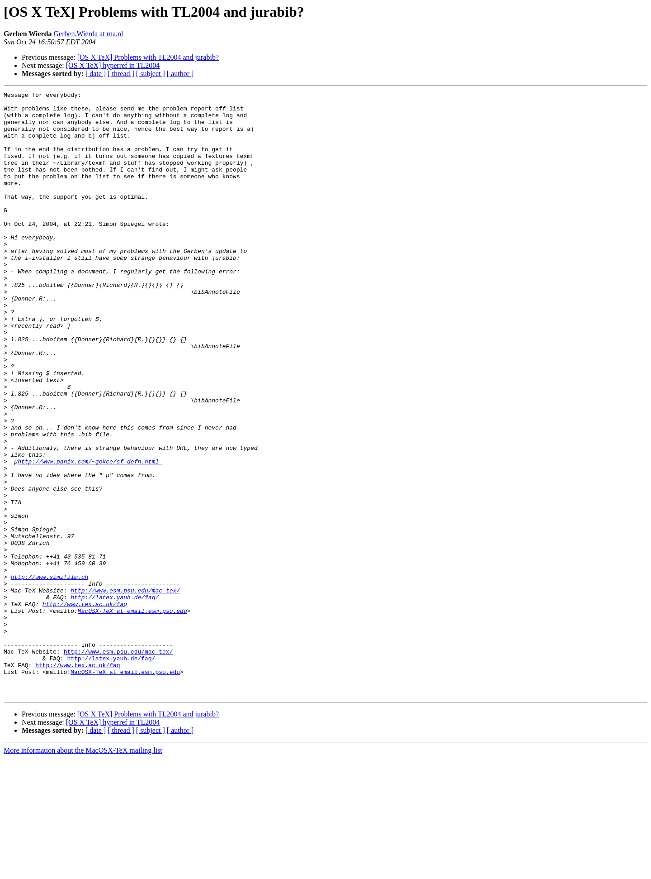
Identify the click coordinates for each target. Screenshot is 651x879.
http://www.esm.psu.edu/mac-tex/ (125, 691)
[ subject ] (150, 73)
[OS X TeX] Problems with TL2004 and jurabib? (148, 57)
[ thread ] (121, 73)
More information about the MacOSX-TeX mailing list (83, 871)
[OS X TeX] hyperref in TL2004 (113, 65)
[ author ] (180, 73)
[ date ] (95, 73)
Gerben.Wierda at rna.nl (88, 34)
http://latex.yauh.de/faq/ (115, 699)
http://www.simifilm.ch (50, 674)
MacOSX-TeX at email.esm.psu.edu (132, 715)
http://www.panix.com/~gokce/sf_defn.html (90, 536)
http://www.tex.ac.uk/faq (84, 707)
